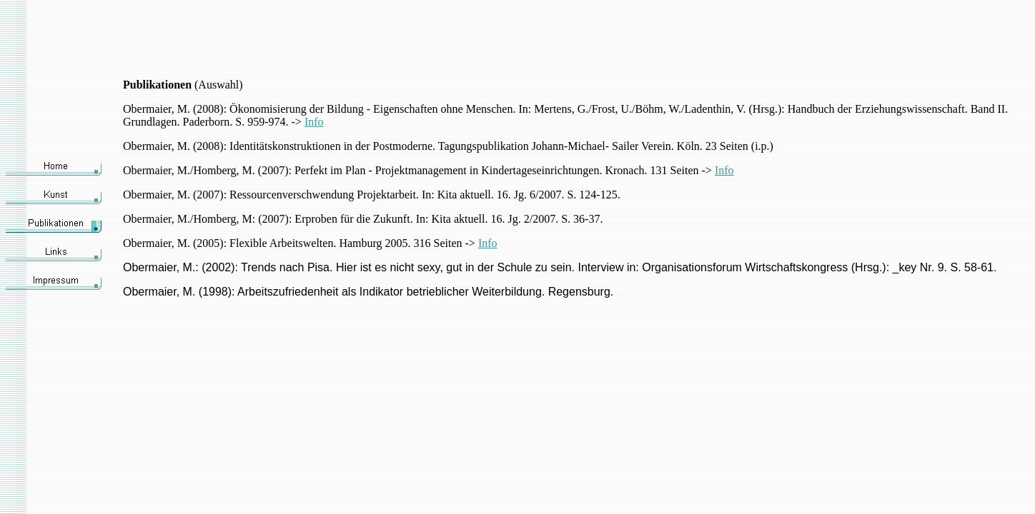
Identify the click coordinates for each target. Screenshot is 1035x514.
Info (314, 122)
